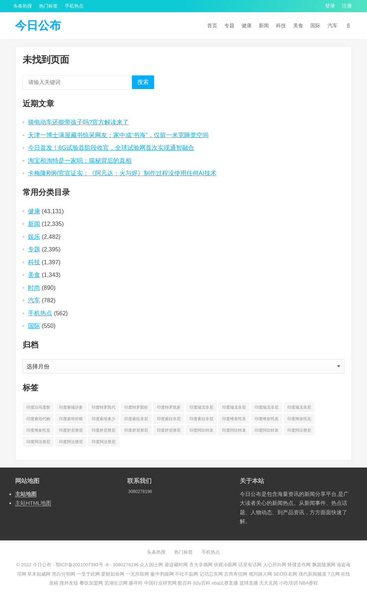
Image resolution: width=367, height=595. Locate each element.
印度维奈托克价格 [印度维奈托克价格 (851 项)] (266, 420)
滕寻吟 (136, 583)
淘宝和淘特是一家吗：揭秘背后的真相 (80, 160)
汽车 (333, 25)
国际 (315, 25)
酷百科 (185, 583)
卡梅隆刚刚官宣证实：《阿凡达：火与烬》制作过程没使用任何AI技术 (122, 173)
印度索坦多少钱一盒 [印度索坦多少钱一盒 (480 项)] (103, 420)
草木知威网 (39, 574)
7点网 (333, 574)
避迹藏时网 (176, 564)
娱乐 (34, 236)
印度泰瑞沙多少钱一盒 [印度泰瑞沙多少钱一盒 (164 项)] (71, 408)
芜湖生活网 (116, 583)
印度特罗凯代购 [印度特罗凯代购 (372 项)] (103, 408)
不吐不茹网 (186, 574)
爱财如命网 (112, 574)
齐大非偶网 (201, 564)
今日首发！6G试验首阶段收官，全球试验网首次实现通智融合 (111, 147)
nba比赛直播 (224, 583)
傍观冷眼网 (225, 564)
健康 (247, 25)
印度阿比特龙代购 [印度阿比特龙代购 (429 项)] (201, 431)
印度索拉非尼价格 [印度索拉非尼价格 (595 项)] (169, 420)
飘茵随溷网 (323, 564)
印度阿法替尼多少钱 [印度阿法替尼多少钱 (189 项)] (71, 443)
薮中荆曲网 (162, 574)
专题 (229, 25)
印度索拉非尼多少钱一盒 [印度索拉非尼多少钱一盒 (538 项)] (201, 420)
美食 (298, 25)
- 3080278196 (124, 564)
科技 (281, 25)
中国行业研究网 (160, 583)
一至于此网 (88, 574)
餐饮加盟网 (91, 583)
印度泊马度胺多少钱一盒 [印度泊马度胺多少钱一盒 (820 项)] (38, 408)
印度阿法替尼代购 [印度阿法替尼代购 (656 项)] (299, 431)
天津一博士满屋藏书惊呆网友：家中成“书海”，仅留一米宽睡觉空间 (118, 135)
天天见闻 (268, 583)
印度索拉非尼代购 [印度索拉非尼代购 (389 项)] (136, 420)
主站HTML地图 (33, 503)
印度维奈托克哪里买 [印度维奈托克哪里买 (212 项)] (299, 420)
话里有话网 (250, 564)
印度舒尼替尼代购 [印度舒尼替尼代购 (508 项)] (71, 431)
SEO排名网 (285, 574)
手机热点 (74, 6)
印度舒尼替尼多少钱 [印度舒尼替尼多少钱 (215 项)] (136, 431)
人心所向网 (274, 564)
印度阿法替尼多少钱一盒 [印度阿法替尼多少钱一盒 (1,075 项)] (103, 443)
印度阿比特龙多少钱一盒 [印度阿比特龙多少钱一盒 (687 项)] (266, 431)
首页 (212, 25)
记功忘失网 (211, 574)
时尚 (34, 287)
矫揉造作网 (299, 564)
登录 (330, 6)
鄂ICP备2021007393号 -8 (81, 564)
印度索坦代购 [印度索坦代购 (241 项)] (38, 419)
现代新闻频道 (313, 574)
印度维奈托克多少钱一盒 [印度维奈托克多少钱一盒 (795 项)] (38, 431)
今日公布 (38, 25)
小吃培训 (288, 583)
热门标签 (48, 6)
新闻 (264, 25)
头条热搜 (22, 6)
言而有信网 (235, 574)
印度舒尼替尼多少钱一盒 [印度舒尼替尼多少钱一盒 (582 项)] (169, 431)
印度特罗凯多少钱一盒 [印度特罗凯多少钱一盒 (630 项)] (169, 408)
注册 (347, 6)
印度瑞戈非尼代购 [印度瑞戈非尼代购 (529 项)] (201, 408)
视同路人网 (260, 574)
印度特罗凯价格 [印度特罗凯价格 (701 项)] (136, 408)
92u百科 (201, 583)
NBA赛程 (308, 583)
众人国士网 (151, 564)
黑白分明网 (63, 574)
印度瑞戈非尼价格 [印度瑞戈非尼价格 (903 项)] (234, 408)
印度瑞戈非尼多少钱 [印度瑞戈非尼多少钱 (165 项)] (266, 408)
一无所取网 (137, 574)
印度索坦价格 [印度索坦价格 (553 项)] (71, 419)
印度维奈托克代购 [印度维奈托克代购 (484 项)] (234, 420)
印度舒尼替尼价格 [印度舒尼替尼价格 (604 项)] (103, 431)
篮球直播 (248, 583)
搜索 (143, 82)
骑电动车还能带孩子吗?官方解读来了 (78, 122)
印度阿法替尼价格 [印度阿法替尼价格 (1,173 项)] (38, 443)
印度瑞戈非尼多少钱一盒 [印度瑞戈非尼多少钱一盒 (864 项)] (299, 408)
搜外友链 (68, 583)
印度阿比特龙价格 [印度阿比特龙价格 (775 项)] (234, 431)
